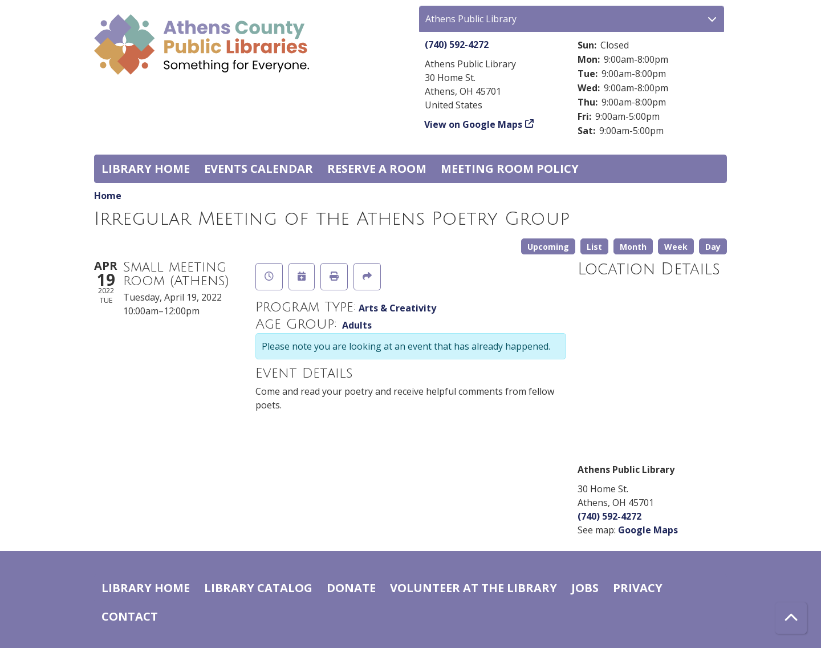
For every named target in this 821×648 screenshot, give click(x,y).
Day (713, 246)
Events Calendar (258, 168)
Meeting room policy (510, 168)
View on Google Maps (473, 124)
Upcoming (548, 246)
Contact (129, 616)
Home (107, 195)
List (594, 246)
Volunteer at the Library (473, 588)
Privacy (638, 588)
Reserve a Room (376, 168)
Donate (351, 588)
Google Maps (648, 530)
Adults (357, 325)
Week (676, 246)
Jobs (585, 588)
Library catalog (258, 588)
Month (633, 246)
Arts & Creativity (397, 308)
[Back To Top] (791, 618)
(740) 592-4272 (457, 44)
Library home (145, 168)
